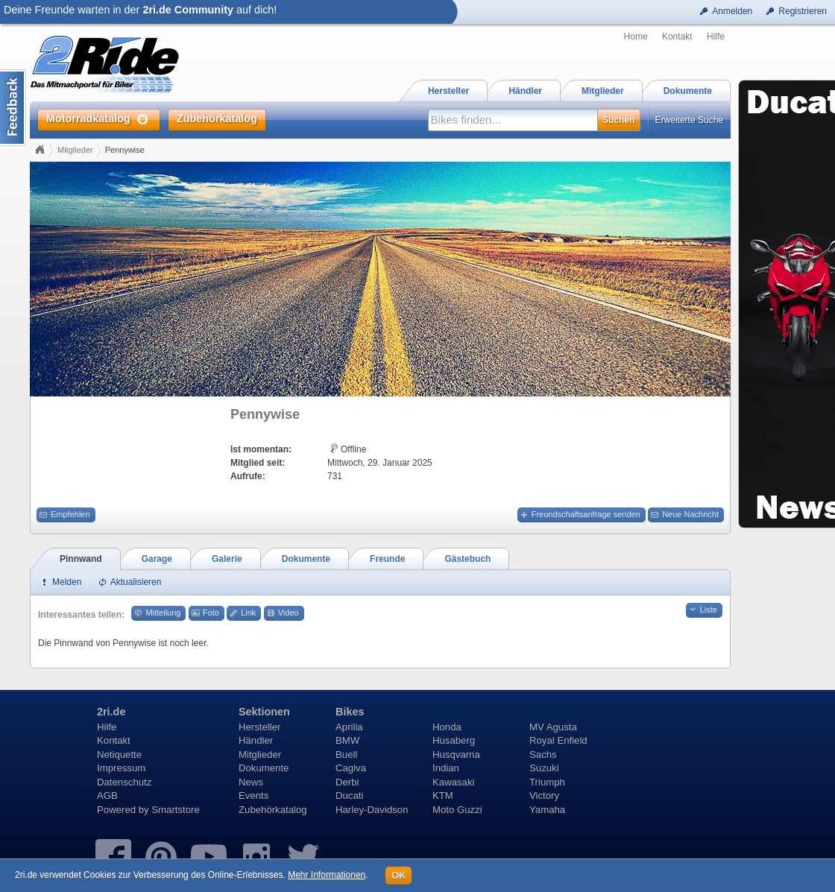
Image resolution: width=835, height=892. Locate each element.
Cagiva (350, 768)
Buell (346, 754)
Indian (445, 768)
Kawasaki (453, 782)
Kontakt (677, 36)
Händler (256, 740)
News (251, 782)
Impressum (121, 768)
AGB (107, 795)
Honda (446, 727)
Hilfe (716, 36)
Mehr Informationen (326, 875)
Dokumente (264, 768)
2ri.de (111, 712)
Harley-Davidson (371, 809)
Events (253, 795)
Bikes (349, 712)
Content (13, 107)
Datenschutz (124, 782)
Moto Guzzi (457, 809)
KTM (442, 795)
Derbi (347, 782)
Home (636, 36)
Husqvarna (456, 754)
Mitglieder (75, 149)
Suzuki (544, 768)
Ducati (349, 795)
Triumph (547, 782)
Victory (544, 795)
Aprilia (349, 727)
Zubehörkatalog (273, 809)
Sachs (543, 754)
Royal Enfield (558, 740)
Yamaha (547, 809)
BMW (347, 740)
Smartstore (175, 809)
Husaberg (453, 740)
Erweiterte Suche (689, 120)
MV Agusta (553, 727)
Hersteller (259, 727)
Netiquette (119, 754)
